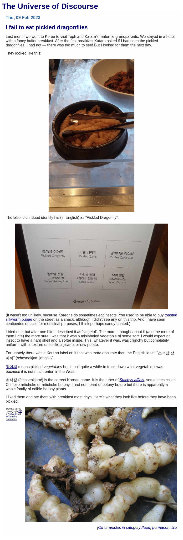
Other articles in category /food (124, 527)
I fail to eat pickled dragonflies (47, 27)
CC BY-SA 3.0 (14, 412)
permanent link (164, 527)
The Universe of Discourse (50, 6)
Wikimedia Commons (11, 417)
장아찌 (11, 367)
